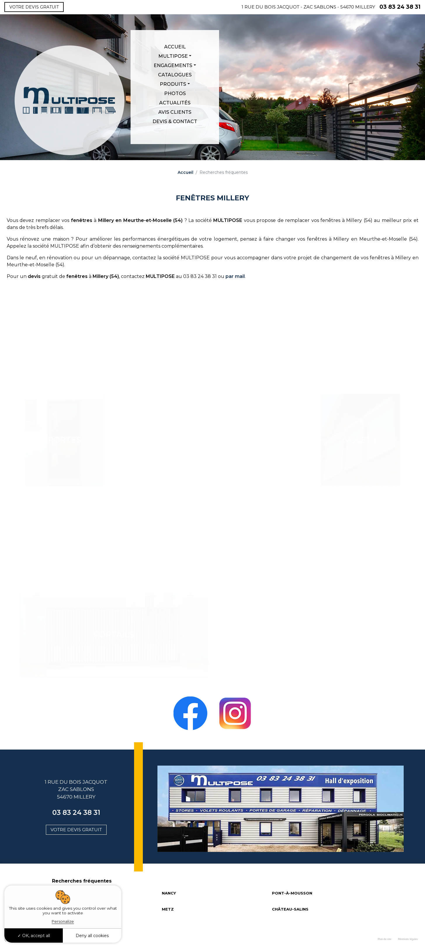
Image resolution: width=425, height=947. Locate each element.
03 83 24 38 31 (400, 6)
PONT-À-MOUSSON (292, 893)
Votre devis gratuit (34, 7)
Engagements (173, 65)
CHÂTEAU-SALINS (290, 909)
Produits (173, 84)
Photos (175, 93)
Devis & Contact (174, 121)
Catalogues (175, 75)
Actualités (174, 103)
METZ (168, 909)
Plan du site (384, 939)
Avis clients (174, 112)
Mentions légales (408, 939)
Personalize (63, 921)
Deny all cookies (92, 935)
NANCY (169, 893)
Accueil (175, 47)
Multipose (173, 56)
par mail (235, 276)
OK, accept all (34, 935)
